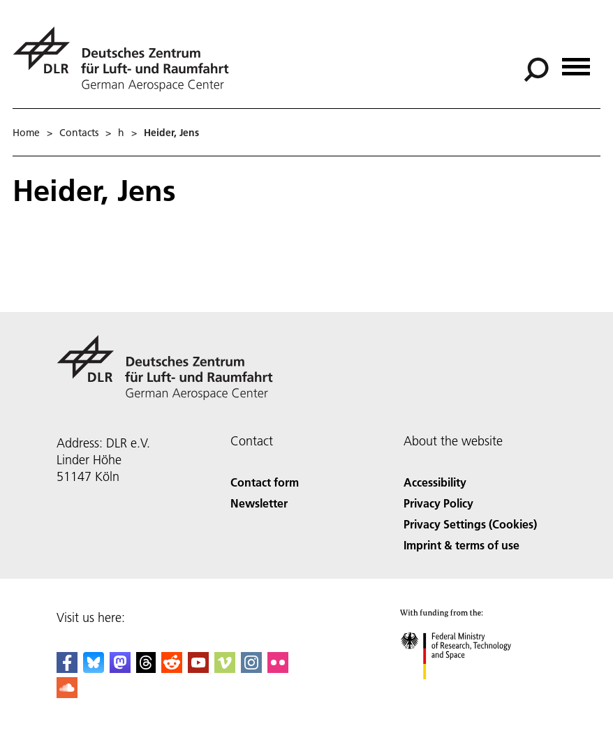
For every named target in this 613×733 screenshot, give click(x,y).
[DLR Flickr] (277, 668)
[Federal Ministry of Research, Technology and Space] (468, 691)
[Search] (536, 69)
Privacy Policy (438, 503)
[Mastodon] (120, 668)
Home (26, 133)
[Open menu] (576, 61)
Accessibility (435, 482)
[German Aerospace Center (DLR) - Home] (126, 59)
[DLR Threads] (146, 668)
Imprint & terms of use (461, 545)
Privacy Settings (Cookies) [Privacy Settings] (470, 524)
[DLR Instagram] (251, 668)
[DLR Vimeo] (224, 668)
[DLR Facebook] (67, 668)
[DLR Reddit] (171, 668)
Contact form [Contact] (264, 482)
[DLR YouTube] (198, 668)
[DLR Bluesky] (93, 668)
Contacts (78, 133)
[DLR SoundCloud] (67, 694)
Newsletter (259, 503)
